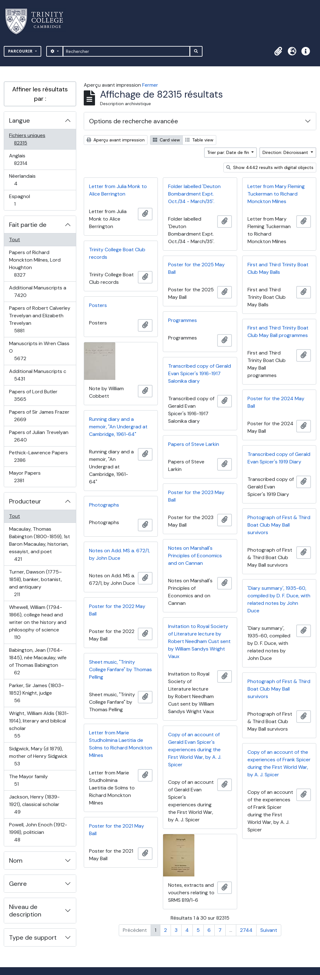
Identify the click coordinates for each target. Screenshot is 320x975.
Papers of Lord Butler (33, 395)
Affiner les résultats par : (40, 94)
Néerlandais (22, 179)
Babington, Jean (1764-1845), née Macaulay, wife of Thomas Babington (38, 661)
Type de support (33, 937)
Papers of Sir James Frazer (39, 415)
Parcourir (21, 51)
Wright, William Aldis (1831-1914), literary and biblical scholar (39, 724)
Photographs (104, 505)
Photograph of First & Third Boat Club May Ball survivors (279, 525)
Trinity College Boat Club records (117, 253)
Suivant (268, 930)
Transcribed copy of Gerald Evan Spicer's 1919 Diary (279, 458)
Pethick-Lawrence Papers (38, 456)
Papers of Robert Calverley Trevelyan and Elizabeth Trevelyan (39, 319)
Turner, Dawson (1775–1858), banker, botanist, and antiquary (35, 583)
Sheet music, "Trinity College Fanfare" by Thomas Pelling (120, 669)
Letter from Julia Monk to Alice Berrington (118, 190)
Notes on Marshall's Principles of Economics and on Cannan (195, 555)
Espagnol (21, 200)
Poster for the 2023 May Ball (196, 496)
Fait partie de (28, 225)
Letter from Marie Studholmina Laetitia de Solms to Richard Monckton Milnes (120, 743)
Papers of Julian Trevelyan (38, 436)
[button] (278, 51)
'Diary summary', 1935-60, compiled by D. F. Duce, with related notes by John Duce (279, 599)
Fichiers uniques (27, 139)
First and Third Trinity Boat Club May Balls (278, 268)
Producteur (25, 501)
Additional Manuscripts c (37, 375)
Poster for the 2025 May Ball (196, 268)
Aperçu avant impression (116, 140)
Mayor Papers (26, 476)
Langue (19, 120)
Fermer (150, 85)
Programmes (182, 320)
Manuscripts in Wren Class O (39, 350)
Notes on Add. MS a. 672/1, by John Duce (119, 554)
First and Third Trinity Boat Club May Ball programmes (278, 331)
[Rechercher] (126, 51)
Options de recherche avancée (133, 121)
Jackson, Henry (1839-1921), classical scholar (34, 804)
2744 (246, 930)
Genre (18, 884)
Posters (98, 305)
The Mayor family (28, 780)
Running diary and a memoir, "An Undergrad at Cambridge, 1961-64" (118, 426)
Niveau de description (25, 910)
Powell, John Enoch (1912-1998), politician (38, 832)
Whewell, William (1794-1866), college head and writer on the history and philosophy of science (37, 622)
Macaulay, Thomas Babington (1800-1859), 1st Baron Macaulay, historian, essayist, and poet (39, 544)
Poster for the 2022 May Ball (117, 610)
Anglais (27, 159)
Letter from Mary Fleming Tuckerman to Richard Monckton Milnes (276, 194)
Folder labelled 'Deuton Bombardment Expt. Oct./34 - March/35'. (194, 194)
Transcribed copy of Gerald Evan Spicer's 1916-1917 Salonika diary (199, 373)
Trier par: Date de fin (228, 152)
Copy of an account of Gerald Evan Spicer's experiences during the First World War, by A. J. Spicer (194, 749)
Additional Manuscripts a (37, 291)
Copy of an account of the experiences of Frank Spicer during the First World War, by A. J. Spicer (279, 763)
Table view (199, 140)
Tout (14, 239)
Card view (166, 140)
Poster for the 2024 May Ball (276, 402)
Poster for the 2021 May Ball (116, 830)
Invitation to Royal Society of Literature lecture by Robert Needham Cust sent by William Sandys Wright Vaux (199, 641)
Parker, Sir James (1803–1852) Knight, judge (36, 692)
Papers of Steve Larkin (193, 444)
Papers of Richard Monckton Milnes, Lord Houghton (35, 263)
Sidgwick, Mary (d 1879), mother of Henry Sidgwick (38, 756)
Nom (15, 860)
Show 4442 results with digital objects (269, 167)
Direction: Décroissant (285, 152)
